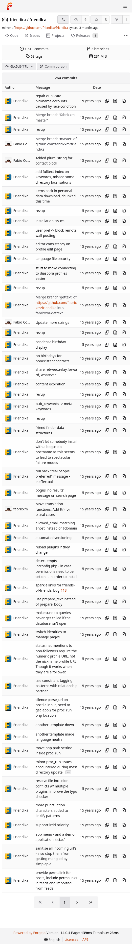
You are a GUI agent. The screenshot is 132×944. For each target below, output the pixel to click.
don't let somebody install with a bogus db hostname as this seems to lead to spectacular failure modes (56, 452)
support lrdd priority (52, 825)
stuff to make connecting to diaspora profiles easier (56, 273)
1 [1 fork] (126, 19)
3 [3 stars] (106, 19)
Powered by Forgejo (29, 932)
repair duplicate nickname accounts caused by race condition (56, 101)
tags (34, 56)
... (68, 772)
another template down (55, 724)
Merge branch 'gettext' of (56, 297)
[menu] (52, 939)
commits (34, 48)
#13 (64, 590)
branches (98, 48)
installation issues (50, 220)
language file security (53, 258)
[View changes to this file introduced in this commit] (115, 101)
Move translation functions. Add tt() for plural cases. (53, 509)
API (85, 939)
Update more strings (52, 322)
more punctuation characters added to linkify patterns (52, 810)
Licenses (71, 939)
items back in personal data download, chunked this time (56, 196)
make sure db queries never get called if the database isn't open (53, 618)
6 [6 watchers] (86, 19)
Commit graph (53, 66)
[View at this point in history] (123, 101)
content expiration (51, 384)
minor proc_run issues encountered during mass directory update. (57, 767)
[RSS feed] (63, 19)
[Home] (9, 6)
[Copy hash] (107, 101)
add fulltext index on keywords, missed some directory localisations (55, 177)
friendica (18, 19)
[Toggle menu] (125, 6)
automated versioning (53, 537)
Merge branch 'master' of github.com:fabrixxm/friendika (56, 144)
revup (40, 129)
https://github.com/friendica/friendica (41, 28)
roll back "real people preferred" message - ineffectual (53, 476)
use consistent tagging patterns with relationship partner (56, 686)
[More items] (126, 35)
